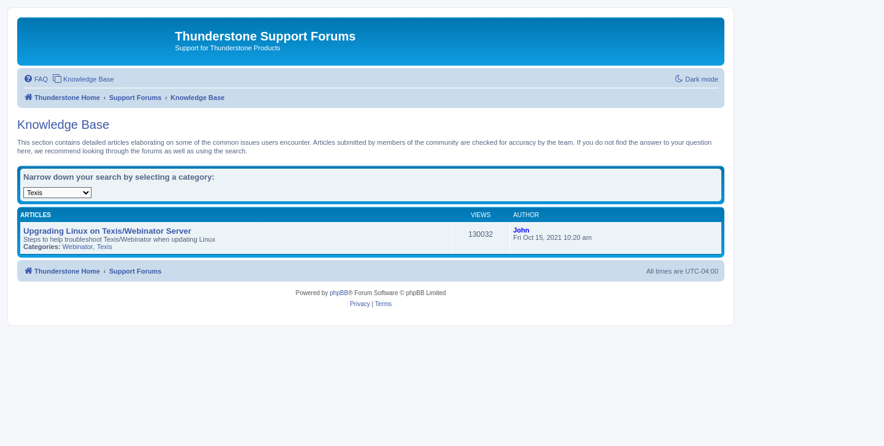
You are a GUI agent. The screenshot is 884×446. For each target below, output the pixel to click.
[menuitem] (35, 79)
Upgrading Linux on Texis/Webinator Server (107, 231)
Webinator (78, 246)
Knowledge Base (63, 124)
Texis (104, 246)
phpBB (339, 293)
